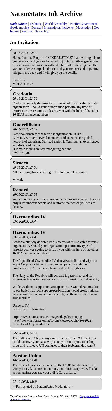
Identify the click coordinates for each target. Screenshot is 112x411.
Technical (36, 24)
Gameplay (41, 31)
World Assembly (56, 24)
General (36, 27)
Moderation (83, 27)
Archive (27, 31)
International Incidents (59, 27)
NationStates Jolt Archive (46, 13)
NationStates (18, 24)
